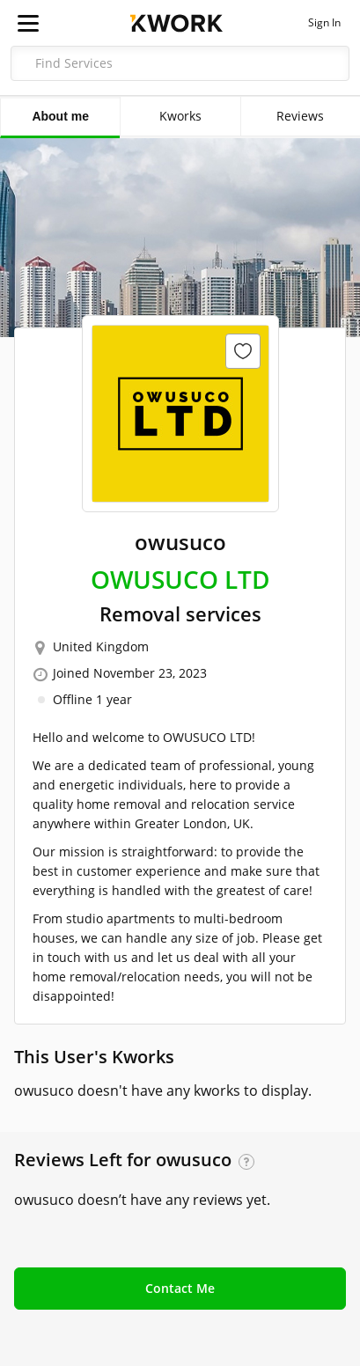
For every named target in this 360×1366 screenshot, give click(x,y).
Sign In (324, 23)
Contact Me (180, 1288)
